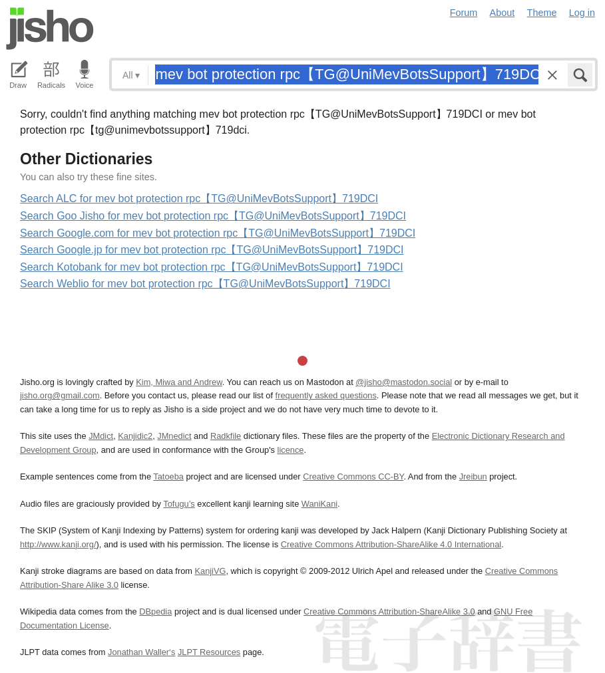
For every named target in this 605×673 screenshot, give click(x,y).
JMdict (101, 436)
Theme (542, 12)
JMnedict (174, 436)
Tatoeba (168, 476)
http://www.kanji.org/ (58, 544)
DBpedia (155, 611)
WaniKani (319, 504)
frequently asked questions (326, 395)
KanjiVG (210, 571)
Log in (582, 12)
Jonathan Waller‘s (141, 652)
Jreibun (473, 476)
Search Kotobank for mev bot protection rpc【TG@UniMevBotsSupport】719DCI (211, 267)
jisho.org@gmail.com (60, 395)
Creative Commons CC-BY (353, 476)
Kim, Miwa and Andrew (179, 382)
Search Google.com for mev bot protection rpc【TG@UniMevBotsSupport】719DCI (217, 233)
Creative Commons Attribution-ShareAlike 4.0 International (391, 544)
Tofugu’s (178, 504)
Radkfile (225, 436)
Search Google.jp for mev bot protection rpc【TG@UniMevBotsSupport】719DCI (212, 249)
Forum (464, 12)
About (502, 12)
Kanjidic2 (135, 436)
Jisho (50, 28)
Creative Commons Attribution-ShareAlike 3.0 (389, 611)
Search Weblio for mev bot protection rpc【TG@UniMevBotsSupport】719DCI (205, 283)
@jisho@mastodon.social (403, 382)
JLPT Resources (209, 652)
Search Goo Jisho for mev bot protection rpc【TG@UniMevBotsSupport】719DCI (213, 215)
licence (291, 450)
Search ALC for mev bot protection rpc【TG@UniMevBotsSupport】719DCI (199, 198)
